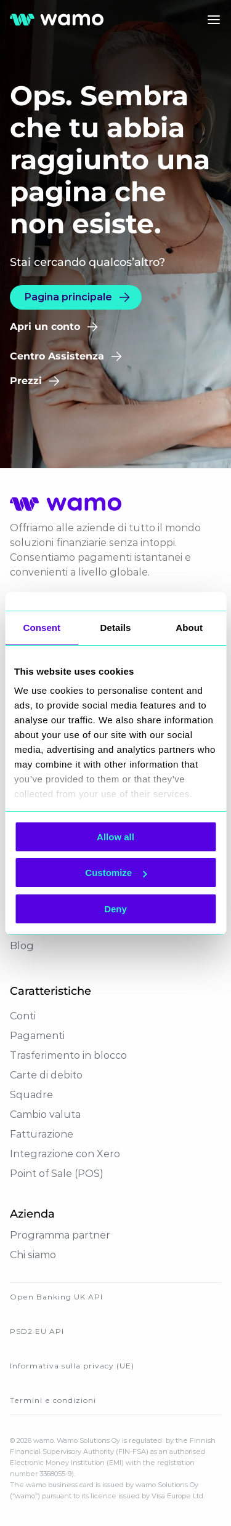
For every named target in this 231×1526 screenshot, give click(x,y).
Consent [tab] (41, 627)
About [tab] (189, 627)
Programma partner (60, 1235)
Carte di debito (46, 1075)
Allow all (115, 837)
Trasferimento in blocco (68, 1055)
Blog (22, 946)
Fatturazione (41, 1134)
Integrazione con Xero (65, 1154)
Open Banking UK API (56, 1296)
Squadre (31, 1095)
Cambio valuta (45, 1114)
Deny (115, 909)
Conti (23, 1016)
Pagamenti (37, 1036)
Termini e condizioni (53, 1400)
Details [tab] (115, 627)
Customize (116, 872)
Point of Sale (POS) (56, 1173)
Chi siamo (33, 1255)
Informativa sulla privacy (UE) (72, 1365)
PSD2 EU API (37, 1331)
